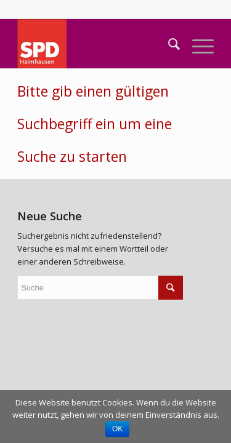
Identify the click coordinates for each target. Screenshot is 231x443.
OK (117, 429)
